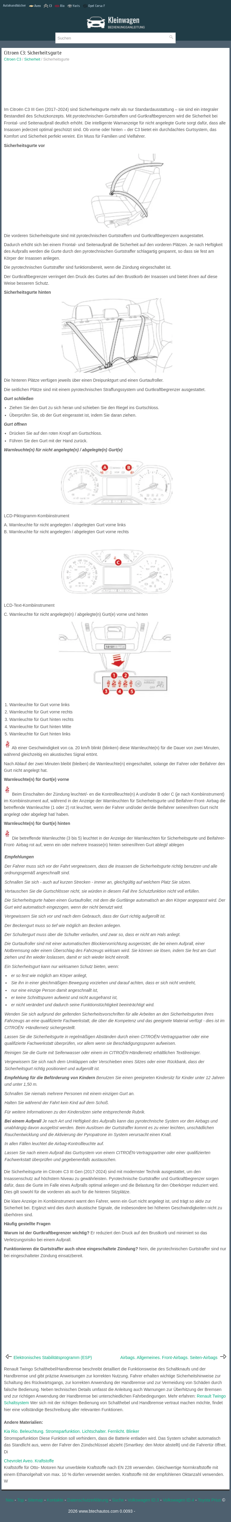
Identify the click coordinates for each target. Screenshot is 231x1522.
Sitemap (35, 1500)
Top (20, 1500)
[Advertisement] (115, 85)
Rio (59, 6)
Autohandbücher (14, 5)
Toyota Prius (209, 1500)
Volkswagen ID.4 (178, 1500)
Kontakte (55, 1500)
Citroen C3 (12, 59)
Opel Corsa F (94, 6)
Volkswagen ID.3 (143, 1500)
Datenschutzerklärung (87, 1500)
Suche (118, 1500)
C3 (48, 6)
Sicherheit (32, 59)
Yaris (73, 6)
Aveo (35, 6)
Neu (10, 1500)
